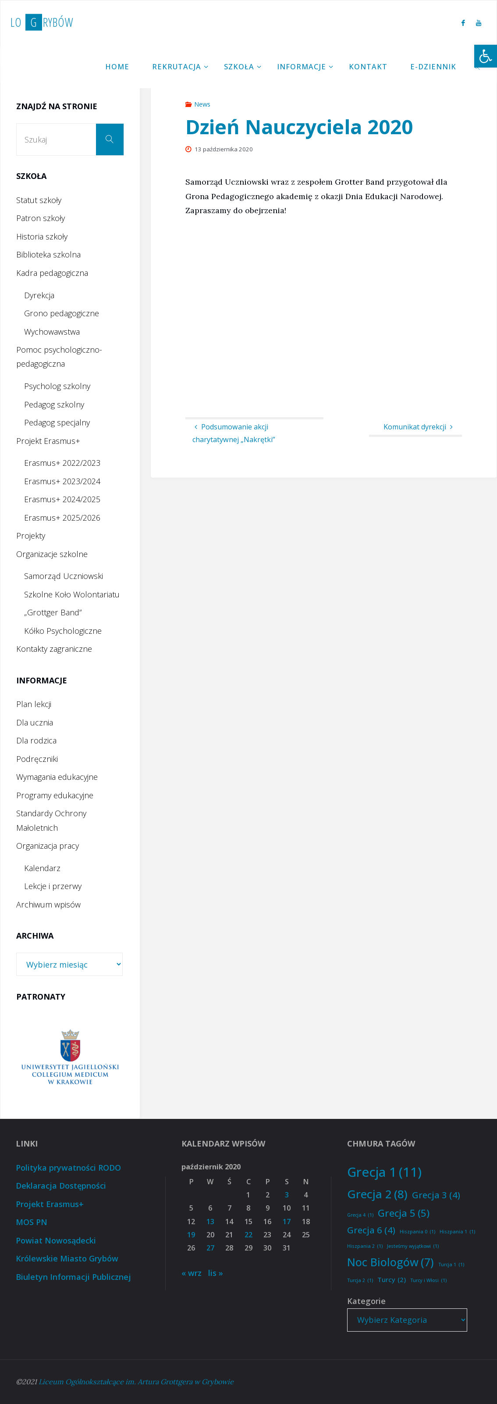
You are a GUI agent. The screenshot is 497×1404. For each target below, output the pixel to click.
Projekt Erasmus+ (48, 441)
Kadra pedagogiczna (52, 273)
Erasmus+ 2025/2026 (62, 517)
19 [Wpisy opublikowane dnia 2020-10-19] (191, 1235)
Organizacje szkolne (52, 554)
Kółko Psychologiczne (63, 630)
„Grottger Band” (53, 612)
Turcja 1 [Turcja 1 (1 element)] (451, 1265)
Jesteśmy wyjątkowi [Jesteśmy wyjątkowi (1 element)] (413, 1246)
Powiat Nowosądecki (56, 1240)
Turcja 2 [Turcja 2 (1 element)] (360, 1280)
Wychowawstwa (52, 331)
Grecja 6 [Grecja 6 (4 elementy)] (371, 1230)
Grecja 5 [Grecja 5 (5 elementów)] (404, 1213)
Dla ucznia (34, 722)
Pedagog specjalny (57, 422)
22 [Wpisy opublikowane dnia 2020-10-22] (248, 1235)
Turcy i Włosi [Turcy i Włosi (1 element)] (428, 1280)
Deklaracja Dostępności (61, 1185)
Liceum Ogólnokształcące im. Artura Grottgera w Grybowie (136, 1381)
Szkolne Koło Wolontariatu (72, 594)
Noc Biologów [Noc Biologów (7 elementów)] (390, 1262)
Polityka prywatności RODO (68, 1167)
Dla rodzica (36, 740)
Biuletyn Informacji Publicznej (73, 1277)
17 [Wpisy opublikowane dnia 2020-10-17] (287, 1221)
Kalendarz (42, 868)
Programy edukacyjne (54, 795)
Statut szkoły (38, 200)
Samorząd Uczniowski (63, 576)
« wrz (191, 1273)
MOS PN (31, 1222)
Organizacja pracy (47, 845)
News (202, 104)
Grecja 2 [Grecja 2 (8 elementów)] (377, 1194)
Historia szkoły (41, 236)
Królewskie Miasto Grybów (67, 1258)
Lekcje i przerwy (53, 886)
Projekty (30, 535)
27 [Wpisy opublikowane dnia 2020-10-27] (210, 1248)
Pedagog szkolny (54, 404)
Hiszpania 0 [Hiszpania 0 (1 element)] (417, 1232)
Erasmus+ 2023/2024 (62, 481)
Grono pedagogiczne (61, 313)
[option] (76, 1057)
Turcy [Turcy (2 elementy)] (391, 1280)
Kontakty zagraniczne (54, 648)
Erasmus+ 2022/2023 (62, 462)
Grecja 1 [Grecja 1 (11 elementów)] (384, 1172)
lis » (215, 1273)
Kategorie (366, 1301)
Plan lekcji (33, 704)
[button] (485, 56)
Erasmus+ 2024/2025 (62, 499)
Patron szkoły (40, 218)
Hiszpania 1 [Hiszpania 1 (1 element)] (457, 1232)
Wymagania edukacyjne (57, 777)
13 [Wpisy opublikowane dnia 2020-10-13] (210, 1221)
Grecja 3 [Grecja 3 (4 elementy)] (436, 1195)
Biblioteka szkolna (48, 254)
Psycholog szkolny (57, 386)
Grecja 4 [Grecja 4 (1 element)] (360, 1215)
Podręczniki (37, 759)
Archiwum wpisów (48, 904)
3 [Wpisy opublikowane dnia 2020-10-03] (287, 1195)
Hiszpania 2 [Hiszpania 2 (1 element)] (365, 1246)
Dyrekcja (39, 295)
